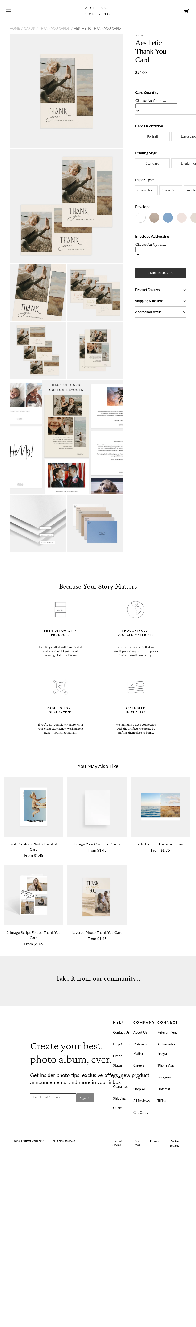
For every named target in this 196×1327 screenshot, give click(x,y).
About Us (140, 1032)
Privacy (154, 1141)
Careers (138, 1065)
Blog (136, 1077)
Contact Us (121, 1032)
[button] (160, 289)
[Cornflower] (168, 217)
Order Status (117, 1060)
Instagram (164, 1077)
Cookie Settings (174, 1143)
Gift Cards (140, 1113)
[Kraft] (154, 217)
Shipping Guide (119, 1103)
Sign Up (85, 1098)
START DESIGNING (161, 272)
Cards (29, 28)
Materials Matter (140, 1049)
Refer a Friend (167, 1032)
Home (15, 28)
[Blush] (181, 217)
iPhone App (165, 1065)
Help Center (122, 1044)
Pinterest (163, 1089)
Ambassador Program (166, 1049)
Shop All (139, 1089)
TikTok (161, 1101)
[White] (140, 217)
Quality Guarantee (120, 1082)
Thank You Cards (54, 28)
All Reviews (141, 1101)
